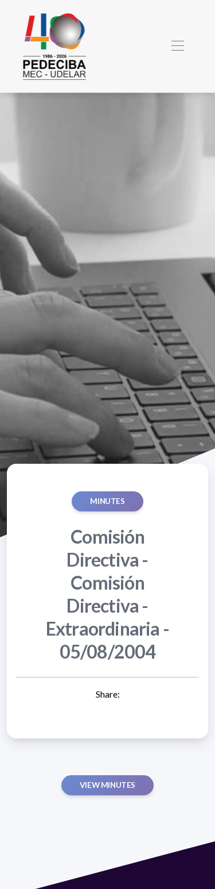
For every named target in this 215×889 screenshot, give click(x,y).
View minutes (107, 785)
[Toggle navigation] (177, 46)
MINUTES (107, 501)
